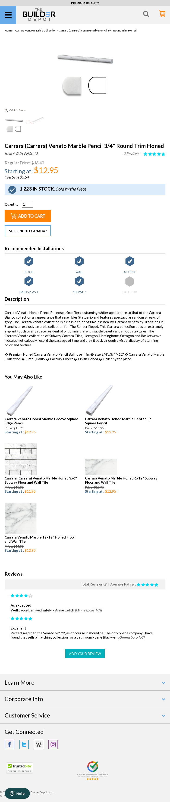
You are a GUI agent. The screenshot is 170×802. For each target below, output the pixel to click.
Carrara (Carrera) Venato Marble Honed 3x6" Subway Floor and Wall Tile (41, 480)
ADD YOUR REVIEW (85, 654)
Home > (10, 30)
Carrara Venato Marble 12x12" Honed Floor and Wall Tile (40, 539)
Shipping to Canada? (28, 231)
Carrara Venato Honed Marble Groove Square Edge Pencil (41, 421)
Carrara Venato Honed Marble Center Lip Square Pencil (118, 421)
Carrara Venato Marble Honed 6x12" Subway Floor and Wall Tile (121, 480)
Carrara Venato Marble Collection (35, 30)
